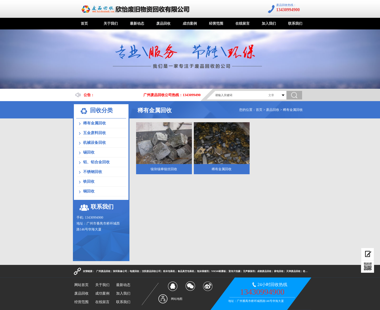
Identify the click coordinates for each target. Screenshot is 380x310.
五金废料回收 (94, 133)
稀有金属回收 (293, 110)
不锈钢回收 (92, 172)
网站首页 (81, 285)
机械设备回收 (94, 143)
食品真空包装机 (186, 271)
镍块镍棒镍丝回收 (164, 169)
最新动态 (137, 23)
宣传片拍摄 (234, 271)
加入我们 (269, 23)
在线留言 (242, 23)
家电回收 (279, 271)
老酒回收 (307, 271)
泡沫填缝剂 (203, 271)
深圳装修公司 (120, 271)
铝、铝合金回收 (96, 162)
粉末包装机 (169, 271)
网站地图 (176, 299)
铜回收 (89, 191)
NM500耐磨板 (218, 271)
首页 (84, 23)
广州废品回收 (103, 271)
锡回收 (89, 152)
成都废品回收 (264, 271)
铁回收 (89, 181)
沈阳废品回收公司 (151, 271)
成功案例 (190, 23)
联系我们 (295, 23)
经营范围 (216, 23)
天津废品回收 (293, 271)
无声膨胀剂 (249, 271)
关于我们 (111, 23)
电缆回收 (134, 271)
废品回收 (163, 23)
